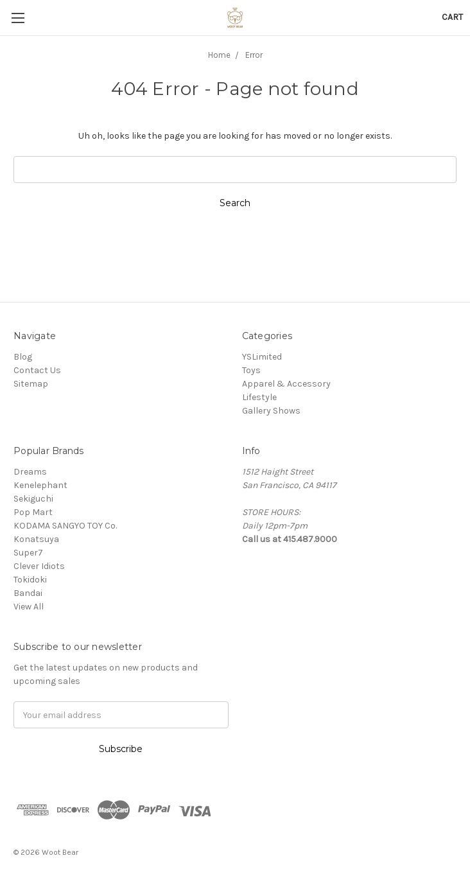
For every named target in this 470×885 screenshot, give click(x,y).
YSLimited (262, 356)
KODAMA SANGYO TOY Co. (65, 525)
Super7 (28, 552)
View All (28, 606)
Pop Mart (33, 512)
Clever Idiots (39, 566)
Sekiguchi (33, 498)
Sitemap (30, 383)
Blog (22, 356)
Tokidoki (30, 579)
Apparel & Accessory (286, 383)
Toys (251, 370)
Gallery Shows (271, 410)
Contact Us (37, 370)
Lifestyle (259, 397)
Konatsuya (36, 539)
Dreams (30, 471)
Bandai (27, 593)
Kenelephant (40, 485)
